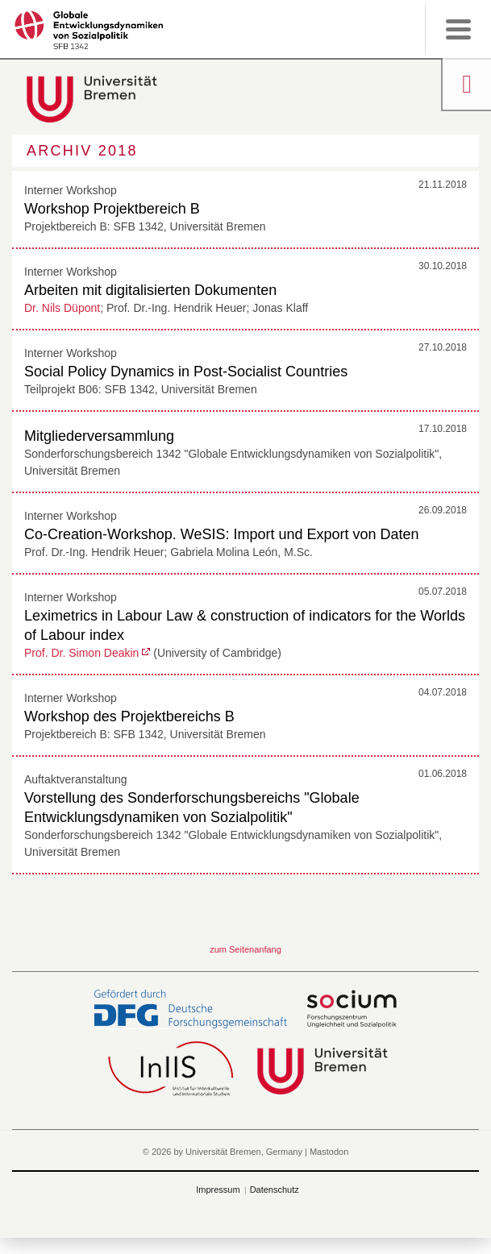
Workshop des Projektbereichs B (129, 716)
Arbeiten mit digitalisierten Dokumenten (150, 290)
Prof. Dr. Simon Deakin (81, 652)
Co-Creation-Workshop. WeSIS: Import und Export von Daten (221, 534)
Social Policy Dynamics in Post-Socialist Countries (185, 371)
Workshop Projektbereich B (112, 209)
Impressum (217, 1189)
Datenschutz (274, 1189)
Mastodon (329, 1151)
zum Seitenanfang (245, 949)
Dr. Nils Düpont (62, 307)
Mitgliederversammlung (99, 436)
